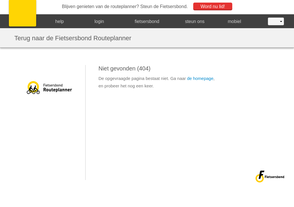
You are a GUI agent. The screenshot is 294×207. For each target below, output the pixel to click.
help (59, 21)
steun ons (194, 21)
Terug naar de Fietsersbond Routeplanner (72, 37)
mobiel (234, 21)
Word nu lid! (212, 6)
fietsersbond (147, 21)
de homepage (200, 78)
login (99, 21)
